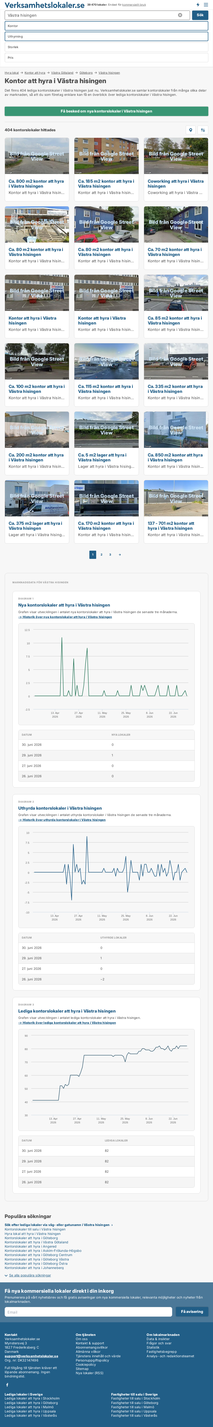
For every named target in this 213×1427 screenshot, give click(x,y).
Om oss (81, 1339)
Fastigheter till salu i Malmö (132, 1407)
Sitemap (82, 1369)
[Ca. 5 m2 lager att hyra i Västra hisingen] (106, 443)
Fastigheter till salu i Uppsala (133, 1411)
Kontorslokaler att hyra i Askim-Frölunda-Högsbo (43, 1251)
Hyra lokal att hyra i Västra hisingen (33, 1234)
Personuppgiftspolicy (92, 1360)
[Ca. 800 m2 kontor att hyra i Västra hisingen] (37, 169)
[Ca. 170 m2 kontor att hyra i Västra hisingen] (106, 512)
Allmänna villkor (88, 1352)
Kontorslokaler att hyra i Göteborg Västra (37, 1259)
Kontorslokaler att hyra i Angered (31, 1246)
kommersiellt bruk (134, 4)
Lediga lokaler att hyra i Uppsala (30, 1411)
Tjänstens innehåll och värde (98, 1356)
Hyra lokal (12, 72)
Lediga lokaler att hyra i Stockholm (32, 1398)
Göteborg (86, 72)
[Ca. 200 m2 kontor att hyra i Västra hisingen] (37, 443)
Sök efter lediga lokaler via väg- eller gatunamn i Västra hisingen (57, 1225)
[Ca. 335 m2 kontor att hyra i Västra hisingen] (176, 375)
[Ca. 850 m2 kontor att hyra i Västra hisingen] (176, 443)
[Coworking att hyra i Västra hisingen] (176, 169)
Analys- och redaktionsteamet (170, 1356)
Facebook (7, 1385)
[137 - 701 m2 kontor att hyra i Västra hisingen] (176, 512)
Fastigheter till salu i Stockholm (135, 1398)
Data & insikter (158, 1339)
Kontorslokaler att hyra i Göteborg (31, 1238)
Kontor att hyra (35, 72)
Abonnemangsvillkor (92, 1347)
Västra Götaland (62, 72)
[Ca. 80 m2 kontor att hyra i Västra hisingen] (37, 238)
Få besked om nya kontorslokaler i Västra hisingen (106, 111)
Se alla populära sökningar (30, 1275)
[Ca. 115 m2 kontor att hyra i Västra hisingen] (106, 375)
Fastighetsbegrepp (162, 1352)
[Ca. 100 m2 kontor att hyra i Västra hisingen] (37, 375)
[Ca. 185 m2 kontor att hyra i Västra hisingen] (106, 169)
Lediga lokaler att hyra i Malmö (29, 1407)
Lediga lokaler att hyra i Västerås (31, 1415)
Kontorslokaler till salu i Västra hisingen (35, 1229)
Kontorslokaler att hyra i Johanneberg (34, 1268)
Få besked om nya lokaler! (198, 4)
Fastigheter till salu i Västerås (134, 1415)
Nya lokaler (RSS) (89, 1373)
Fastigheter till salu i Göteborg (134, 1403)
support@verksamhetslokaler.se (31, 1356)
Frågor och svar (159, 1343)
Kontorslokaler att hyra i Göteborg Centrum (38, 1255)
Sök (200, 15)
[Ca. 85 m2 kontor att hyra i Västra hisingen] (176, 306)
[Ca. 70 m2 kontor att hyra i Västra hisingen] (176, 238)
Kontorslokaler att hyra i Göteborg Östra (36, 1263)
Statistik (153, 1347)
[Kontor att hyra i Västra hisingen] (37, 306)
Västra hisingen (109, 72)
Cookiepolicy (86, 1364)
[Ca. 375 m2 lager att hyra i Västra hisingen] (37, 512)
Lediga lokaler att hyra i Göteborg (31, 1403)
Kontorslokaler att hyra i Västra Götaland (36, 1242)
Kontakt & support (90, 1343)
